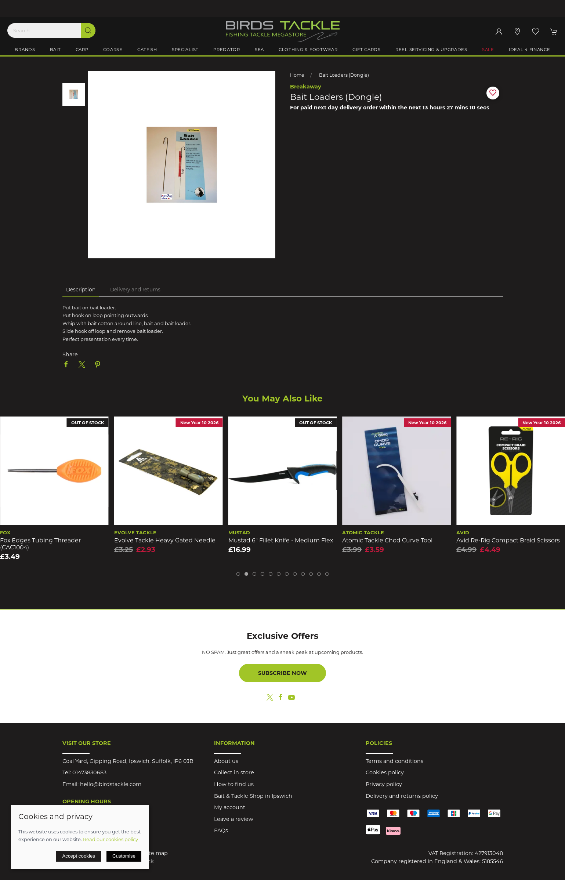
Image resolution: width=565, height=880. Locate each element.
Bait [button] (55, 49)
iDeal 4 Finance (529, 49)
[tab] (238, 574)
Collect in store (234, 772)
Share (70, 354)
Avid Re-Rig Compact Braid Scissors (508, 540)
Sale (488, 49)
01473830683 (89, 772)
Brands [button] (25, 49)
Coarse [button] (113, 49)
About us (226, 761)
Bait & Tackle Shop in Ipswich (253, 796)
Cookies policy (385, 772)
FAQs (221, 830)
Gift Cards (366, 49)
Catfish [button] (147, 49)
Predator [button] (226, 49)
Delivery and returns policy (402, 796)
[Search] (51, 30)
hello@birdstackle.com (110, 784)
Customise (123, 856)
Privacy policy (384, 784)
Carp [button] (82, 49)
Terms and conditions (394, 761)
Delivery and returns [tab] (135, 289)
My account (229, 807)
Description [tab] (80, 289)
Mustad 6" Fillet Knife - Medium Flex (280, 540)
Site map (156, 853)
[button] (535, 31)
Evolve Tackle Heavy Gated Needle (165, 540)
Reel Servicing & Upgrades (431, 49)
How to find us (234, 784)
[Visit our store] (517, 31)
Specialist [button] (185, 49)
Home (297, 75)
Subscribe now (282, 673)
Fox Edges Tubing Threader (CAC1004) (40, 544)
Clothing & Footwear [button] (308, 49)
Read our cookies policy (110, 839)
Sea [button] (259, 49)
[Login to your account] (499, 31)
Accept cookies (78, 856)
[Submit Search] (88, 30)
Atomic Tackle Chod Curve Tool (387, 540)
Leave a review (233, 819)
